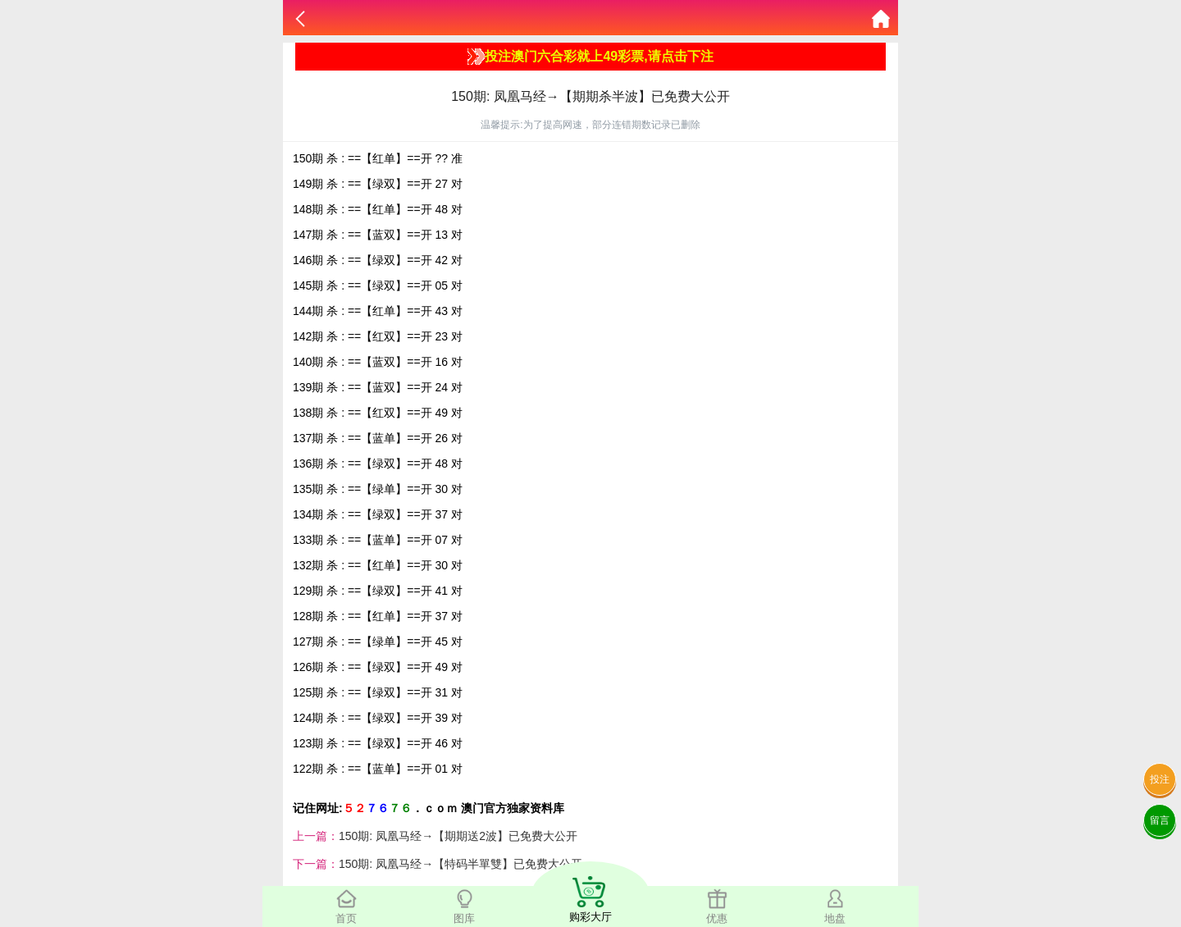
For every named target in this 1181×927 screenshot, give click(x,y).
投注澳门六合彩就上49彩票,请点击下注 (590, 56)
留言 (1160, 820)
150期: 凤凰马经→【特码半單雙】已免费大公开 (460, 863)
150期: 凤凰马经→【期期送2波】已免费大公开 (458, 836)
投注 (1160, 779)
